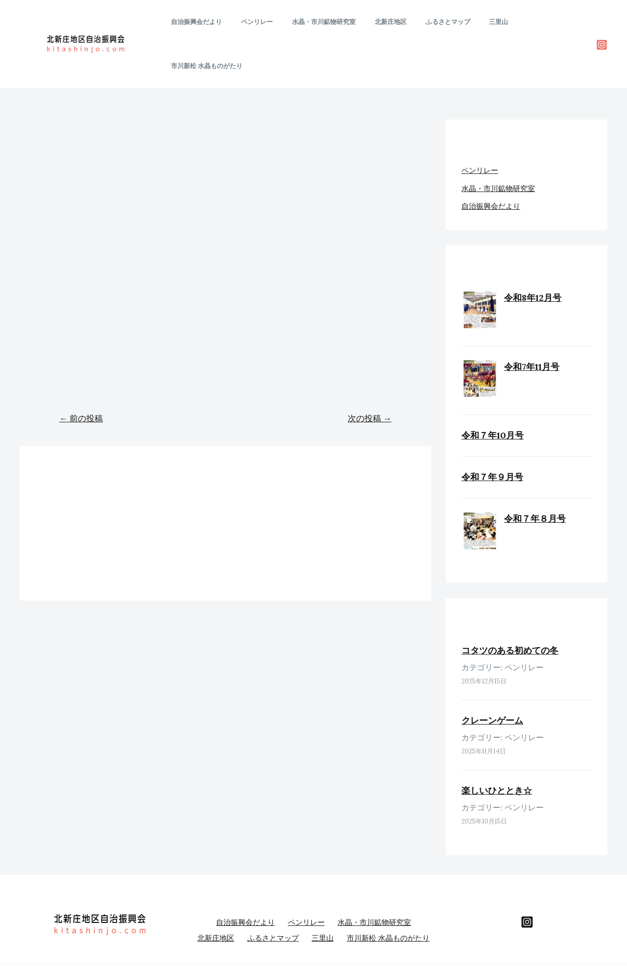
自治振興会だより (215, 22)
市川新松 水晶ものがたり (544, 22)
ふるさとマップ (441, 22)
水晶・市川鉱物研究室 (330, 22)
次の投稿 (369, 374)
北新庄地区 (391, 22)
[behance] (527, 877)
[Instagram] (601, 22)
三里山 (486, 22)
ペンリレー (270, 22)
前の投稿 (81, 374)
